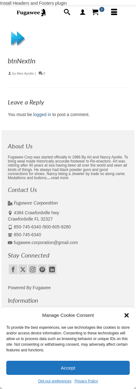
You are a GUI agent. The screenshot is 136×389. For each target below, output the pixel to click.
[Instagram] (32, 269)
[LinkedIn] (52, 269)
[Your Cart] (98, 12)
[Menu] (114, 12)
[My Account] (83, 12)
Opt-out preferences (54, 381)
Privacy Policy (86, 381)
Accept (68, 367)
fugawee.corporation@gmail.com (43, 242)
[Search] (67, 12)
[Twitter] (22, 269)
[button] (126, 315)
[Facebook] (13, 269)
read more (60, 178)
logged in (42, 114)
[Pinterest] (42, 269)
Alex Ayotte (25, 73)
